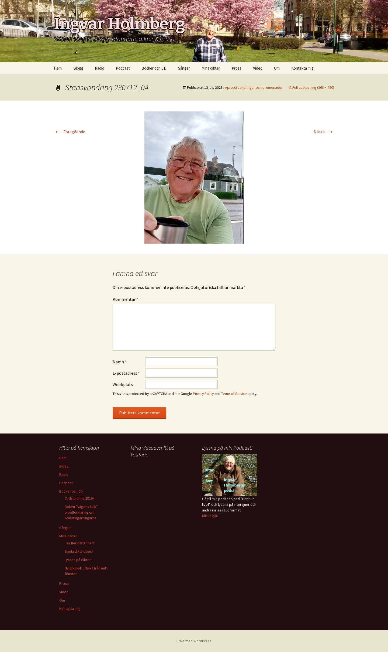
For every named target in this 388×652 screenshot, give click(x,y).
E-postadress (126, 373)
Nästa (324, 131)
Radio (99, 68)
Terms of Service (234, 393)
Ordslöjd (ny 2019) (79, 498)
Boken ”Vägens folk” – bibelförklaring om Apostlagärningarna (83, 512)
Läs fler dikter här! (79, 543)
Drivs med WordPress (194, 641)
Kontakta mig (302, 68)
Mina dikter (211, 68)
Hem (58, 68)
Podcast (123, 68)
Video (257, 68)
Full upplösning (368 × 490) (313, 87)
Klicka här (209, 515)
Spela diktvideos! (79, 551)
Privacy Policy (203, 393)
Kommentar (125, 299)
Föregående (69, 131)
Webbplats (123, 384)
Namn (120, 361)
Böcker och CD (154, 68)
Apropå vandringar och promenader (254, 87)
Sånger (184, 68)
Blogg (78, 68)
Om (277, 68)
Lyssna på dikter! (78, 559)
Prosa (236, 68)
